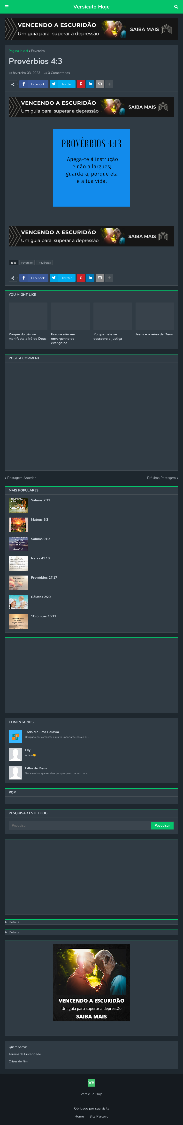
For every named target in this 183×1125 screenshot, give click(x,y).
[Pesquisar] (80, 825)
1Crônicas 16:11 (43, 616)
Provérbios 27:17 (44, 578)
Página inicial (18, 51)
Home (79, 1116)
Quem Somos (18, 1047)
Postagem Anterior (21, 478)
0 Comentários (59, 73)
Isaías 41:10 (40, 558)
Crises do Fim (18, 1061)
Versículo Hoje (91, 6)
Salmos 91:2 (40, 539)
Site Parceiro (99, 1116)
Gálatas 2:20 (41, 597)
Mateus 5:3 (39, 520)
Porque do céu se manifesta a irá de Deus (27, 336)
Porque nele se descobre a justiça (107, 336)
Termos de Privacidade (25, 1054)
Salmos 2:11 (40, 500)
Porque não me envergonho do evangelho (63, 338)
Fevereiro (38, 51)
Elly (27, 750)
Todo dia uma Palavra (42, 732)
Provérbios (44, 263)
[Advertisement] (91, 675)
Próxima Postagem (161, 478)
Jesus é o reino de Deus (154, 334)
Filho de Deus (36, 768)
